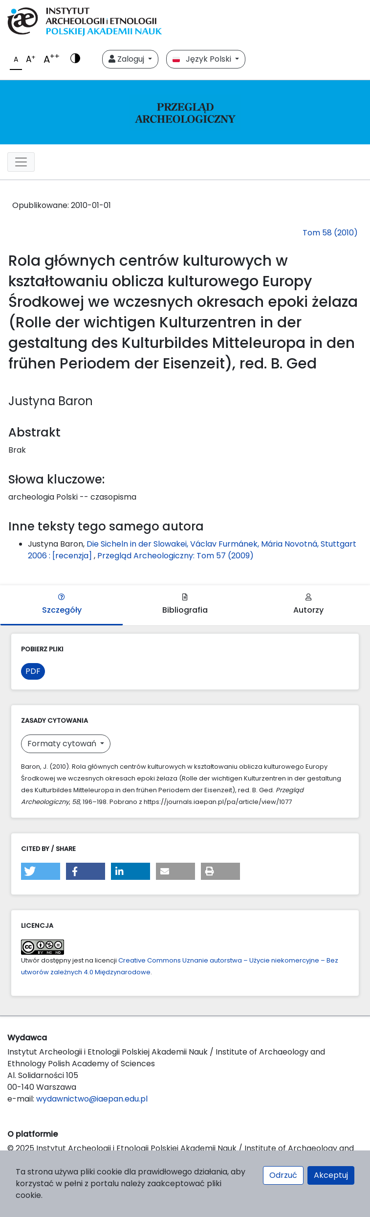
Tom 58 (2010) (330, 232)
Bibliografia (185, 605)
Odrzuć (283, 1175)
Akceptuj (331, 1175)
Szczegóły (62, 605)
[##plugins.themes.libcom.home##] (185, 112)
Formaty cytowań (62, 743)
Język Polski (203, 59)
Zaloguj (127, 59)
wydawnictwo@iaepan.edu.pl (92, 1098)
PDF (33, 671)
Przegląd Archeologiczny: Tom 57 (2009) (175, 555)
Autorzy (308, 605)
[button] (40, 871)
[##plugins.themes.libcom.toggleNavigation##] (21, 162)
